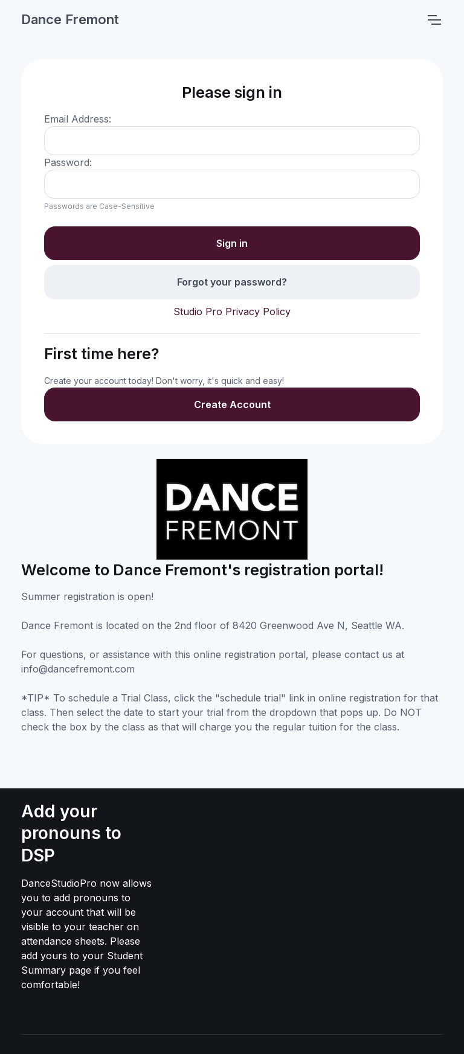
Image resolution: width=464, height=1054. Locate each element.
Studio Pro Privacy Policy (232, 311)
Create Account (232, 404)
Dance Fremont (70, 19)
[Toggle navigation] (434, 20)
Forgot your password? (232, 282)
